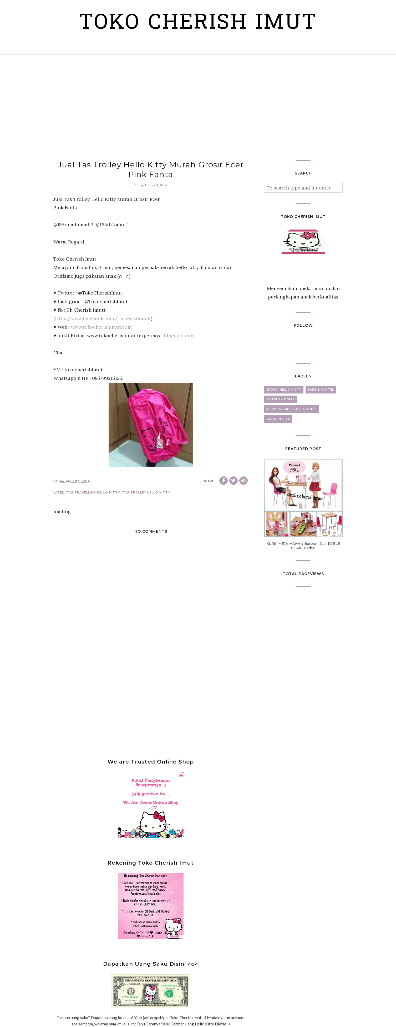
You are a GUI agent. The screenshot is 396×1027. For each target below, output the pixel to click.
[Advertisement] (198, 107)
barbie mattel (321, 389)
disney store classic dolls (291, 409)
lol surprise (278, 419)
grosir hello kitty (283, 389)
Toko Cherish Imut (198, 23)
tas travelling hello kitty (93, 492)
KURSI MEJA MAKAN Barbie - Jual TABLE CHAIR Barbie (303, 545)
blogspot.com (179, 335)
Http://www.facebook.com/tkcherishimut (102, 318)
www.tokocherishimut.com (101, 327)
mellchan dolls (280, 399)
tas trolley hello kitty (146, 492)
